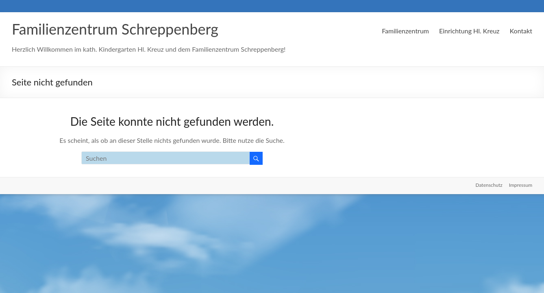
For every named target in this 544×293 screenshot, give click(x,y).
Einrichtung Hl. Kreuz (469, 31)
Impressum (520, 185)
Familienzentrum (405, 31)
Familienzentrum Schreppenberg (115, 29)
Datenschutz (489, 185)
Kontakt (521, 31)
